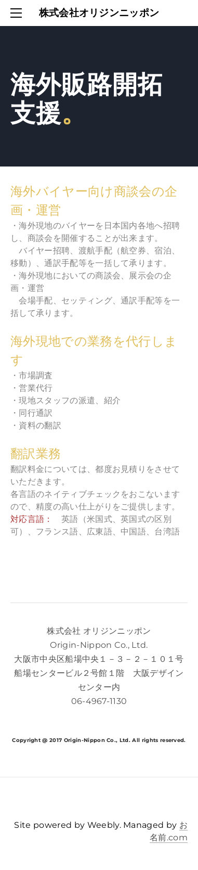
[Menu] (18, 13)
